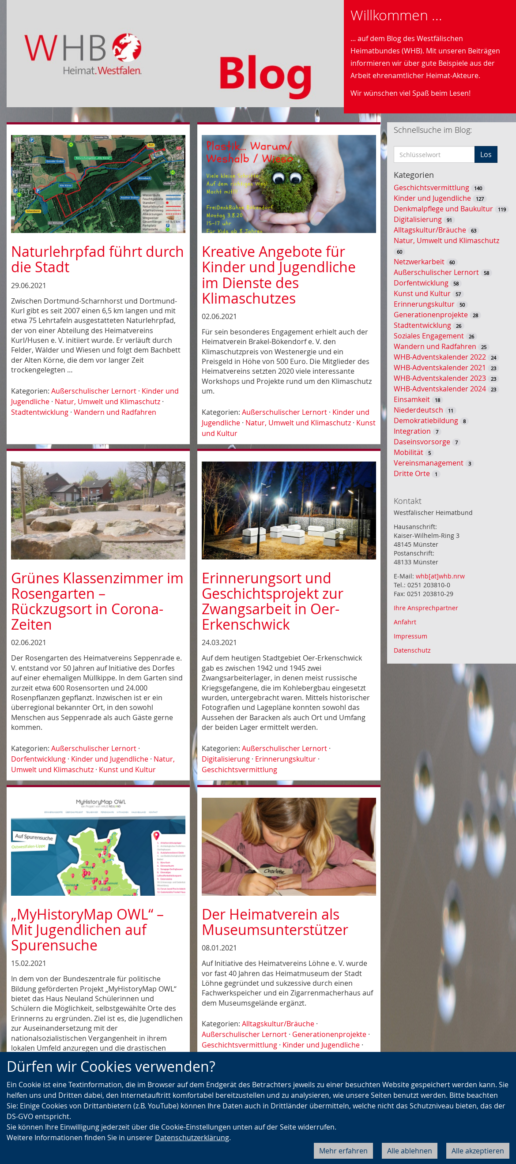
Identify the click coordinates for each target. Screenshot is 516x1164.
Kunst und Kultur (127, 769)
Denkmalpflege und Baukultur (443, 209)
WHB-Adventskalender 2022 (440, 357)
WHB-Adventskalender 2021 (440, 367)
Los (486, 154)
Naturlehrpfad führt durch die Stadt (97, 259)
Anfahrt (405, 622)
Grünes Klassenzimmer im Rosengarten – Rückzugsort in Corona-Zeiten (97, 601)
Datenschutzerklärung (192, 1137)
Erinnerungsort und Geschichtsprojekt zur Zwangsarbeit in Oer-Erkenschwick (272, 601)
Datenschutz (412, 650)
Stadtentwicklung (39, 412)
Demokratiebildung (426, 420)
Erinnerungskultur (285, 759)
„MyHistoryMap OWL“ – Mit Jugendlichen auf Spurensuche (87, 929)
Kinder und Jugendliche (109, 759)
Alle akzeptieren (478, 1151)
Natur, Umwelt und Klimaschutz (107, 401)
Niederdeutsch (418, 410)
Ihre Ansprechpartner (426, 608)
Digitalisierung (226, 759)
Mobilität (408, 452)
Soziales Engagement (429, 336)
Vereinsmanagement (428, 463)
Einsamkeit (412, 399)
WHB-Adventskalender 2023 (440, 378)
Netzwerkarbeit (419, 262)
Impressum (410, 636)
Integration (412, 431)
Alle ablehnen (409, 1151)
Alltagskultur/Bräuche (278, 1024)
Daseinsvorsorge (422, 442)
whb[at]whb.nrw (440, 576)
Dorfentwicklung (38, 759)
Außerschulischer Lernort (93, 391)
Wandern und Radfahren (115, 412)
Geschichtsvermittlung (239, 769)
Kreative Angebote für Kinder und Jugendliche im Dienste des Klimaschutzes (279, 275)
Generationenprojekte (329, 1034)
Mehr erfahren (343, 1151)
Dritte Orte (412, 473)
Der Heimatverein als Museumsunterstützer (275, 922)
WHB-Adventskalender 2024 (440, 389)
